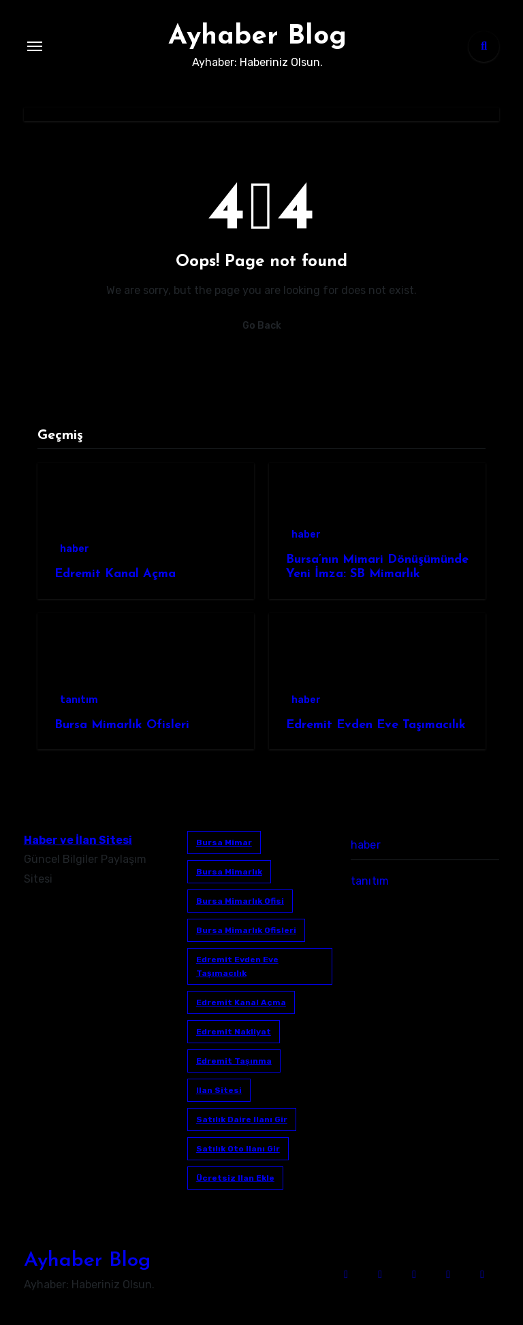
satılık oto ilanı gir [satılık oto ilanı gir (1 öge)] (238, 1149)
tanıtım (79, 700)
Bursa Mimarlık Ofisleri (121, 725)
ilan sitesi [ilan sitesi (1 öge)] (219, 1090)
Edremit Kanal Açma (115, 574)
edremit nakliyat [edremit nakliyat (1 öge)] (233, 1031)
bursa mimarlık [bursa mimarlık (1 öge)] (229, 872)
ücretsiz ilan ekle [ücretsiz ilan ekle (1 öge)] (235, 1178)
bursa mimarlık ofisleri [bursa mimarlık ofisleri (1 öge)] (246, 930)
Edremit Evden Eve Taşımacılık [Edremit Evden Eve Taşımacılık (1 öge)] (237, 966)
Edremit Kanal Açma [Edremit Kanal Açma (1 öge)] (241, 1002)
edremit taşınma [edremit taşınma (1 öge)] (234, 1061)
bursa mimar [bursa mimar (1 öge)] (224, 842)
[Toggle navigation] (35, 46)
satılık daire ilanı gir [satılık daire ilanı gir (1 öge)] (241, 1119)
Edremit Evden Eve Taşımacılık (376, 725)
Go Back (261, 325)
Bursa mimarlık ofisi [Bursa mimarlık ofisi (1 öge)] (240, 901)
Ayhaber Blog (257, 36)
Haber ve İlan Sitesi (78, 840)
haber (74, 549)
